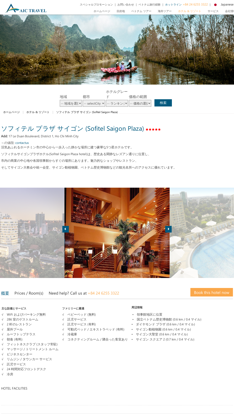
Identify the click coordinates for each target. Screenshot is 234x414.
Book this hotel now (211, 292)
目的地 (121, 11)
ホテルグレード (117, 94)
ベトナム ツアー (141, 11)
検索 (163, 102)
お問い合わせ (125, 4)
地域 (63, 96)
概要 (5, 293)
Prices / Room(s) (28, 293)
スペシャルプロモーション (96, 4)
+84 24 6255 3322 (186, 4)
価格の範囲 (138, 96)
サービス (213, 11)
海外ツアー (165, 11)
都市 (86, 96)
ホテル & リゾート (189, 11)
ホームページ (102, 11)
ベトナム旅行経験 (149, 4)
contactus (22, 142)
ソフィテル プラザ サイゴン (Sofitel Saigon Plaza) (87, 112)
